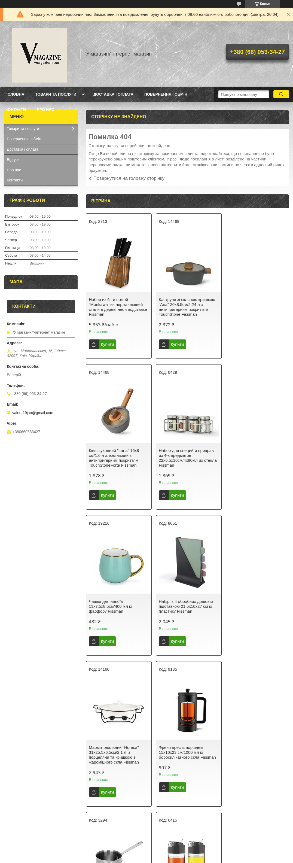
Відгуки (13, 159)
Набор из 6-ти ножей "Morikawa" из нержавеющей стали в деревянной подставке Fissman (118, 307)
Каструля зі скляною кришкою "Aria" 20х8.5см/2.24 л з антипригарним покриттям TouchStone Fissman (186, 307)
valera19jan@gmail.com (32, 413)
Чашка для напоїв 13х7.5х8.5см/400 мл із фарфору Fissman (179, 455)
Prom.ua (172, 848)
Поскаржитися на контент (148, 858)
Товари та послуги (55, 94)
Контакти (15, 109)
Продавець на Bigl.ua (146, 853)
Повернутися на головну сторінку (128, 178)
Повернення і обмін (165, 94)
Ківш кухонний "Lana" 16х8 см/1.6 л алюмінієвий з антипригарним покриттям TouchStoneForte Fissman (252, 307)
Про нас (45, 109)
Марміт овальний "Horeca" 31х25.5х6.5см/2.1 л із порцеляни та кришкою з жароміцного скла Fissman (114, 608)
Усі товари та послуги (185, 821)
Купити (107, 344)
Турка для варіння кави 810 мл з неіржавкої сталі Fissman (256, 604)
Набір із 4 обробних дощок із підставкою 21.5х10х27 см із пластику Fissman (254, 455)
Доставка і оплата (113, 94)
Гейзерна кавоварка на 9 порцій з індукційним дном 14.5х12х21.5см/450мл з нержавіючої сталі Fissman (183, 759)
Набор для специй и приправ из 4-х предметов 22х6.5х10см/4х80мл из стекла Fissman (118, 457)
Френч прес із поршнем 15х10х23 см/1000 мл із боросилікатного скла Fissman (186, 606)
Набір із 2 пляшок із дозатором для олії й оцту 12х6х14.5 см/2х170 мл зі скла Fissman (118, 757)
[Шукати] (281, 94)
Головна (14, 94)
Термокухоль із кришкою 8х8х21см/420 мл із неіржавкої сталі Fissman (256, 757)
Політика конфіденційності (191, 858)
